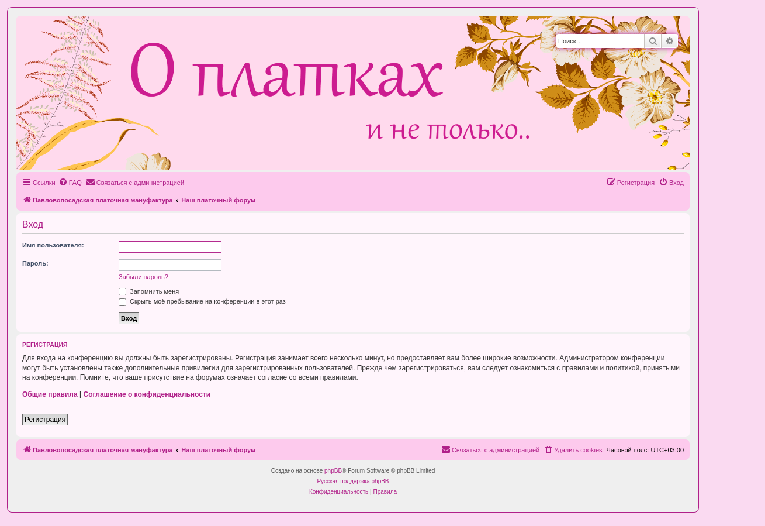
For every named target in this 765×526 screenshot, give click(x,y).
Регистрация (45, 419)
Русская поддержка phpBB (353, 481)
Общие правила (50, 394)
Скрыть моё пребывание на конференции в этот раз (202, 301)
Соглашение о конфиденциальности (147, 394)
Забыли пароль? (143, 276)
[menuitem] (70, 183)
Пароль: (35, 263)
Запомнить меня (149, 291)
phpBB (333, 470)
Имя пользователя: (53, 245)
